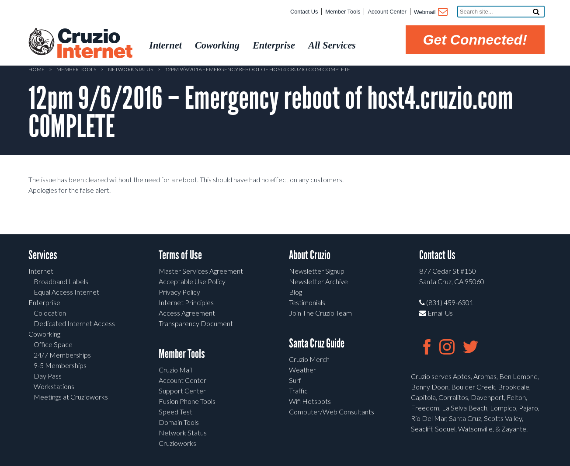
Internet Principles (186, 302)
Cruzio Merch (309, 359)
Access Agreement (187, 313)
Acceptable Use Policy (192, 281)
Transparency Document (196, 323)
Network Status (130, 69)
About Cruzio (309, 255)
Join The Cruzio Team (320, 313)
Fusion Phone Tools (187, 401)
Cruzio (94, 44)
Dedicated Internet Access (74, 323)
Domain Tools (179, 422)
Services (42, 255)
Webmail (430, 13)
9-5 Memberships (60, 365)
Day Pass (48, 376)
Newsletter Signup (316, 271)
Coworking (44, 334)
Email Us (436, 313)
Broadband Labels (61, 281)
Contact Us (304, 11)
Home (36, 69)
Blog (295, 292)
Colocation (50, 313)
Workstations (54, 386)
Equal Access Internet (66, 292)
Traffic (298, 390)
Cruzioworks (177, 443)
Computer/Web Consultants (331, 411)
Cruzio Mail (175, 369)
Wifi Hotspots (310, 401)
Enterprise (44, 302)
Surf (295, 380)
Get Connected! (475, 40)
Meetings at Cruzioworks (71, 397)
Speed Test (175, 411)
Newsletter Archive (318, 281)
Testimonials (307, 302)
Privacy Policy (179, 292)
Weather (302, 369)
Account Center (387, 11)
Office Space (53, 344)
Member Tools (342, 11)
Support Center (182, 390)
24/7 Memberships (62, 355)
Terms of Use (180, 255)
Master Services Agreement (201, 271)
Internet (40, 271)
